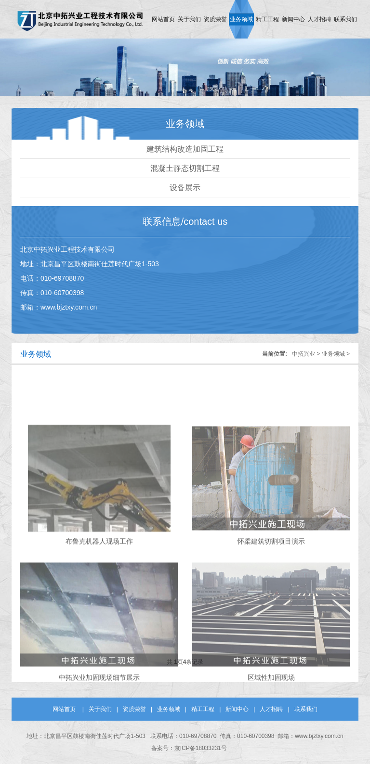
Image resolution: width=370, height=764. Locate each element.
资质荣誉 (215, 19)
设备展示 (185, 187)
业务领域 (241, 19)
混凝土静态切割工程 (185, 168)
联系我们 (345, 19)
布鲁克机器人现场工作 (99, 566)
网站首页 (163, 19)
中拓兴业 (303, 353)
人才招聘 (319, 19)
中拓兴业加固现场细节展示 (99, 702)
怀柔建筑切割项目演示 (271, 566)
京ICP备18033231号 (200, 748)
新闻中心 (293, 19)
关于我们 (189, 19)
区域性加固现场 (271, 702)
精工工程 (267, 19)
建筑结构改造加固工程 (185, 149)
